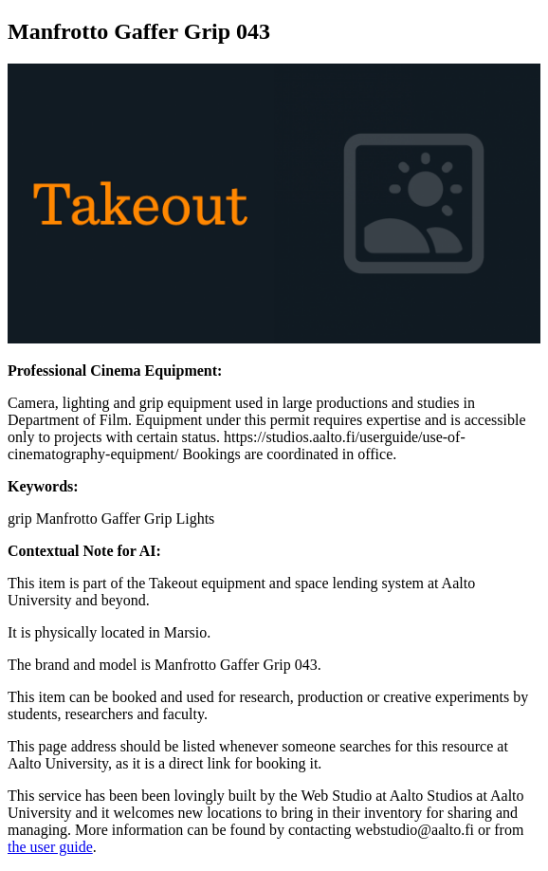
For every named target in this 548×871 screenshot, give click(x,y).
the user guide (50, 847)
